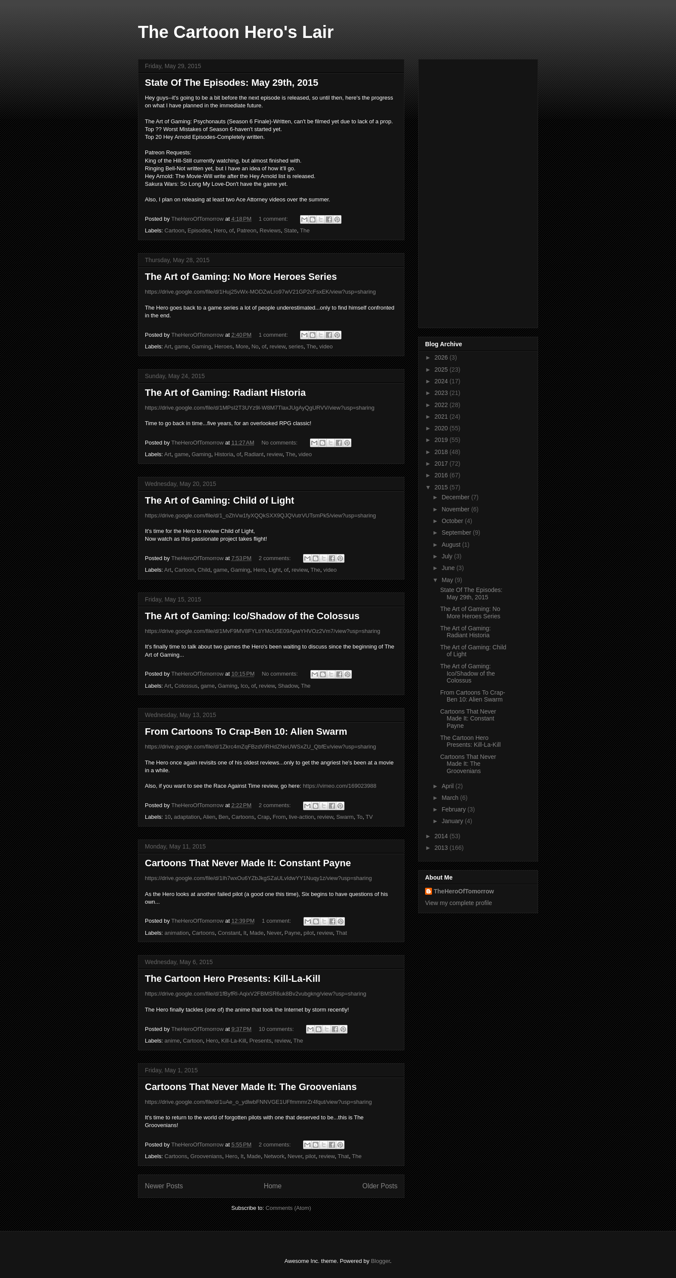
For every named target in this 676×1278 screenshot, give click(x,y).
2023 (442, 392)
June (448, 567)
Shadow (288, 686)
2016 (442, 475)
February (454, 809)
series (296, 346)
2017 (442, 463)
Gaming (201, 346)
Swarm (345, 817)
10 (168, 817)
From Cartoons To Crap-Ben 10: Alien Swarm (246, 731)
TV (369, 817)
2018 (442, 451)
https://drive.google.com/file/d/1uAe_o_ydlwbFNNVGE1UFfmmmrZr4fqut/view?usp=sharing (258, 1102)
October (453, 520)
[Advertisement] (478, 192)
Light (275, 570)
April (448, 786)
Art (168, 346)
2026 (442, 357)
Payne (292, 933)
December (456, 497)
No (255, 346)
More (241, 346)
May (447, 579)
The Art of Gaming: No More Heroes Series (241, 276)
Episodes (199, 230)
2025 (442, 369)
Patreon (247, 230)
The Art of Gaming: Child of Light (219, 500)
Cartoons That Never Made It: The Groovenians (251, 1086)
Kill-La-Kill (233, 1040)
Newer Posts (164, 1186)
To (360, 817)
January (453, 821)
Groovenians (206, 1156)
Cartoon (175, 230)
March (450, 797)
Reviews (270, 230)
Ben (223, 817)
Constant (229, 933)
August (451, 544)
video (326, 346)
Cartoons (243, 817)
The (305, 230)
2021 (442, 416)
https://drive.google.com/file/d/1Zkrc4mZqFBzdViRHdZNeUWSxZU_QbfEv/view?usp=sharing (260, 746)
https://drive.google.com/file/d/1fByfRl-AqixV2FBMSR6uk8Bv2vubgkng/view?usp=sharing (255, 993)
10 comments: (277, 1029)
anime (172, 1040)
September (457, 532)
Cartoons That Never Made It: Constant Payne (248, 863)
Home (273, 1186)
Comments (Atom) (288, 1208)
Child (203, 570)
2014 (442, 836)
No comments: (280, 442)
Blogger (380, 1261)
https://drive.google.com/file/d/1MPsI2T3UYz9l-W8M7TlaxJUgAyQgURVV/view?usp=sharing (259, 407)
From (278, 817)
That (341, 933)
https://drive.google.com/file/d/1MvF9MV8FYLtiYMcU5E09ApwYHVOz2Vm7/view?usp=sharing (262, 631)
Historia (223, 454)
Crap (263, 817)
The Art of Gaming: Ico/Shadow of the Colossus (252, 616)
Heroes (223, 346)
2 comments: (275, 558)
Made (257, 933)
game (182, 346)
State (290, 230)
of (231, 230)
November (456, 509)
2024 (442, 381)
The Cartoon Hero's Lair (236, 31)
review (277, 346)
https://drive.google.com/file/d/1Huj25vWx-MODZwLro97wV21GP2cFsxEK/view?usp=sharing (260, 291)
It (244, 933)
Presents (260, 1040)
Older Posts (380, 1186)
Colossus (186, 686)
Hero (220, 230)
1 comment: (274, 219)
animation (177, 933)
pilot (309, 933)
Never (274, 933)
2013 (442, 847)
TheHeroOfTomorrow (464, 891)
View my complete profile (458, 902)
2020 (442, 428)
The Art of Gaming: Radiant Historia (225, 392)
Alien (209, 817)
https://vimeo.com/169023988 (339, 786)
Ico (244, 686)
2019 (442, 439)
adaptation (187, 817)
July (447, 556)
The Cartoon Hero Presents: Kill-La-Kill (232, 978)
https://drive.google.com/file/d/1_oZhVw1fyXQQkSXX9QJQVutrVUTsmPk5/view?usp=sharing (260, 515)
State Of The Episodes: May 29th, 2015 (231, 82)
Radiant (254, 454)
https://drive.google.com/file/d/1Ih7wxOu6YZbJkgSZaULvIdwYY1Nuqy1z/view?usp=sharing (258, 878)
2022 (442, 404)
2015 (442, 487)
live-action (301, 817)
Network (274, 1156)
